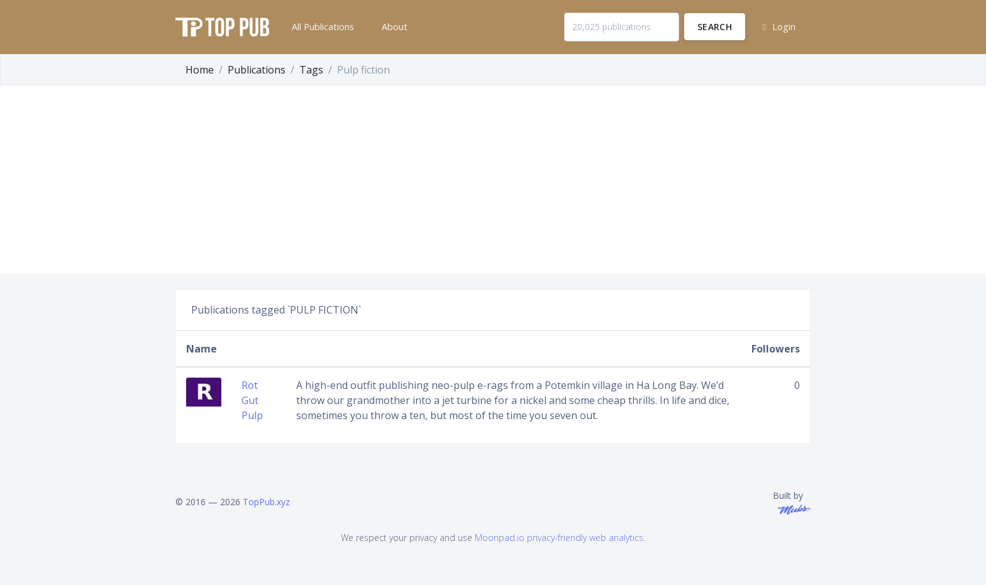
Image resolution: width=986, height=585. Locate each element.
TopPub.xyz (266, 502)
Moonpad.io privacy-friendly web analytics (559, 538)
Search (714, 27)
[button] (321, 27)
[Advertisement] (493, 180)
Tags (311, 70)
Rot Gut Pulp (252, 400)
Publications (256, 70)
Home (200, 70)
